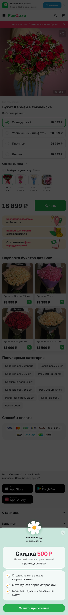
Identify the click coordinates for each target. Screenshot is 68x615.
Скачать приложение (34, 608)
